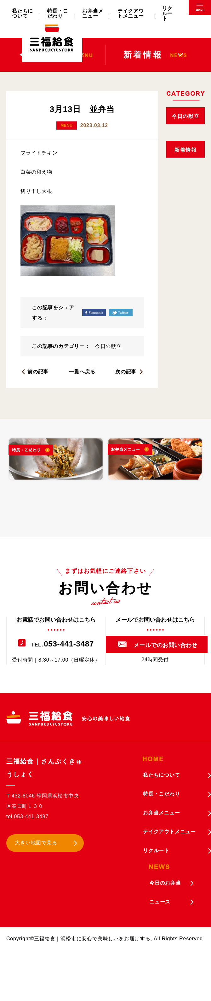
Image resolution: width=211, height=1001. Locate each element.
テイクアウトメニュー (130, 13)
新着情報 (185, 150)
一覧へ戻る (82, 371)
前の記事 (37, 371)
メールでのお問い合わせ (165, 645)
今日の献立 (108, 346)
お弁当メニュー (92, 13)
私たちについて (22, 13)
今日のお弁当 (165, 883)
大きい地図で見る (36, 842)
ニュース (159, 901)
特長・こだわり (57, 13)
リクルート (167, 13)
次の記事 (125, 371)
